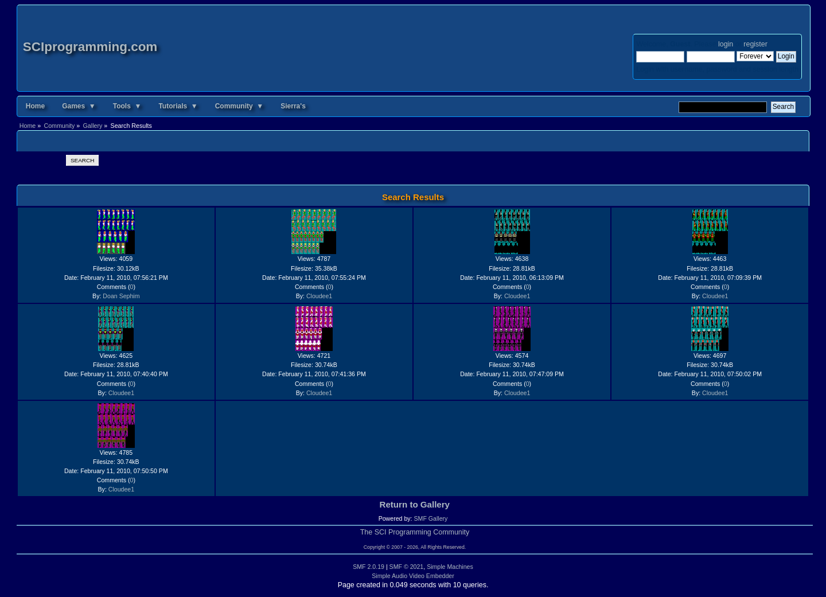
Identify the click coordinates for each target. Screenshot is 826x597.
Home (35, 106)
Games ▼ (79, 106)
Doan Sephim (121, 295)
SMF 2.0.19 (368, 566)
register (755, 44)
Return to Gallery (415, 504)
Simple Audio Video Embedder (413, 575)
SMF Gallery (430, 518)
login (725, 44)
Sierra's (293, 106)
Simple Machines (450, 566)
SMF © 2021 (406, 566)
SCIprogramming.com (90, 47)
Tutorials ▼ (177, 106)
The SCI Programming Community (415, 532)
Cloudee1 (319, 295)
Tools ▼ (127, 106)
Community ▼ (239, 106)
